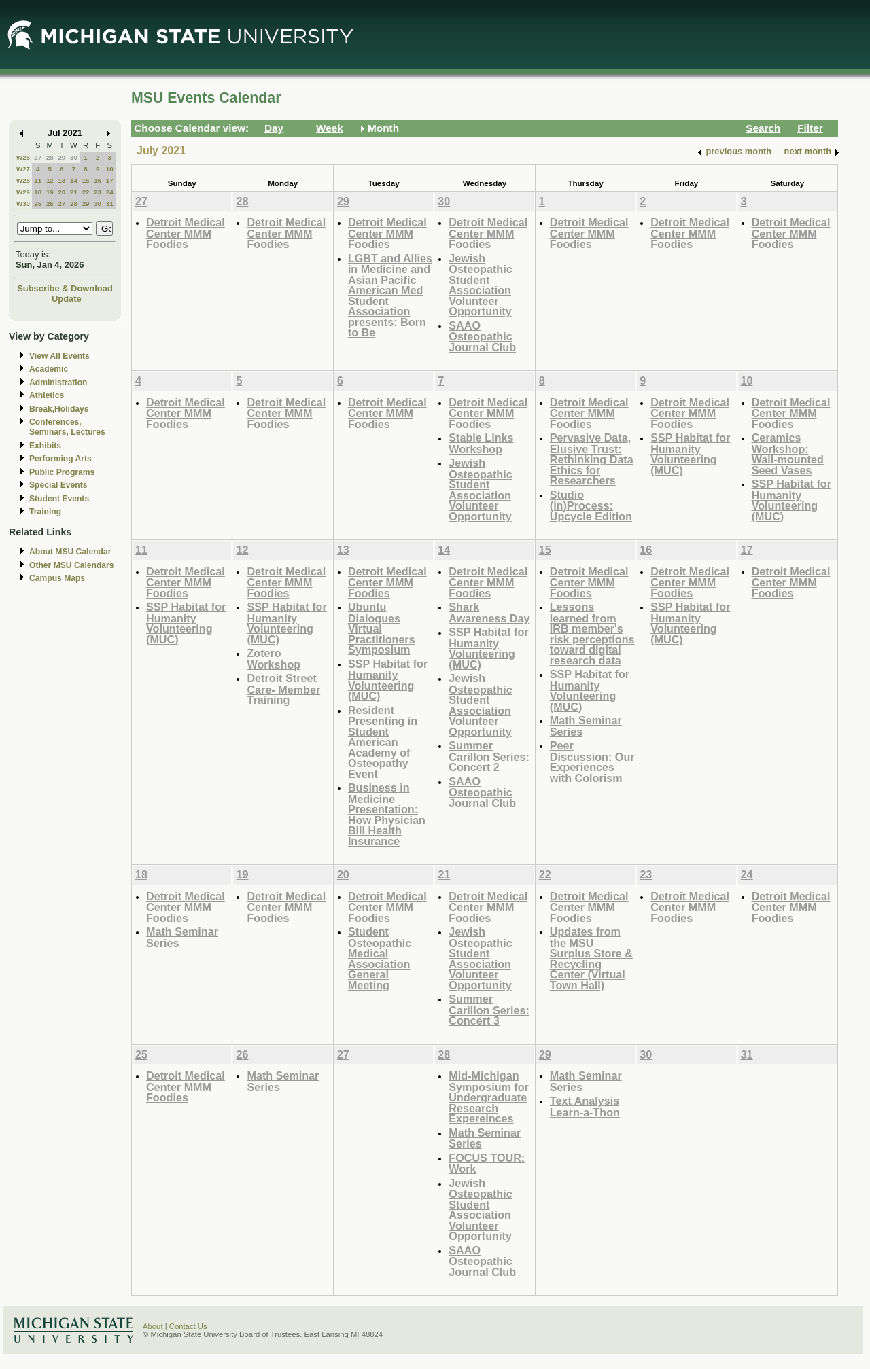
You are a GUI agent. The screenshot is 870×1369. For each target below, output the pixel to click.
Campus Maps (57, 578)
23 (97, 192)
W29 (23, 192)
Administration (58, 382)
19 (50, 192)
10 (110, 169)
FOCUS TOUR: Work (487, 1163)
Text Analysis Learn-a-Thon (585, 1106)
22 (86, 192)
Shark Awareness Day (489, 612)
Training (45, 511)
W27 (23, 169)
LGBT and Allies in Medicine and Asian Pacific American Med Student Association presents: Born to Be (390, 295)
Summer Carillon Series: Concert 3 (489, 1010)
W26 (23, 157)
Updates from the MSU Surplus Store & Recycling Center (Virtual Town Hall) (591, 958)
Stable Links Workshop (481, 443)
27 (37, 157)
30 (73, 157)
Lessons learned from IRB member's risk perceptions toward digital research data (592, 633)
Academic (48, 369)
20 (61, 192)
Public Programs (61, 472)
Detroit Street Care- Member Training (283, 689)
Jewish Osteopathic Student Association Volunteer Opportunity (480, 285)
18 (37, 192)
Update (67, 299)
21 (73, 192)
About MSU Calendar (70, 551)
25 (37, 203)
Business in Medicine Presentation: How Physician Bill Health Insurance (386, 814)
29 (61, 157)
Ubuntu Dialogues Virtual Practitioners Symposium (381, 628)
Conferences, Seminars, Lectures (67, 427)
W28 (23, 180)
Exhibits (45, 445)
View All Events (59, 356)
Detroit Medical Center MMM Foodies (185, 233)
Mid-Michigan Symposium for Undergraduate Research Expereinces (489, 1096)
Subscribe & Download (65, 288)
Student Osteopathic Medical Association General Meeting (379, 958)
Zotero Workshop (273, 659)
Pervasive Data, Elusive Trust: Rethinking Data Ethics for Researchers (591, 458)
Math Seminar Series (586, 726)
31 (110, 203)
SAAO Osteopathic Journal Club (482, 336)
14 (73, 180)
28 (50, 157)
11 (37, 180)
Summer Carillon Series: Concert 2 (489, 756)
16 (97, 180)
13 (61, 180)
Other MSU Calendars (71, 565)
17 (110, 180)
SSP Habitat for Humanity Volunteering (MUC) (690, 453)
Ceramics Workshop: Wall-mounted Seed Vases (788, 453)
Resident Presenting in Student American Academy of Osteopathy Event (382, 742)
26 (50, 203)
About (153, 1326)
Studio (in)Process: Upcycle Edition (591, 505)
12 (50, 180)
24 (110, 192)
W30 (23, 203)
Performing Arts (60, 458)
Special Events (58, 485)
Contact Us (188, 1326)
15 (86, 180)
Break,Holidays (59, 409)
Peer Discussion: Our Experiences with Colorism (592, 761)
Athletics (46, 395)
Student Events (59, 498)
